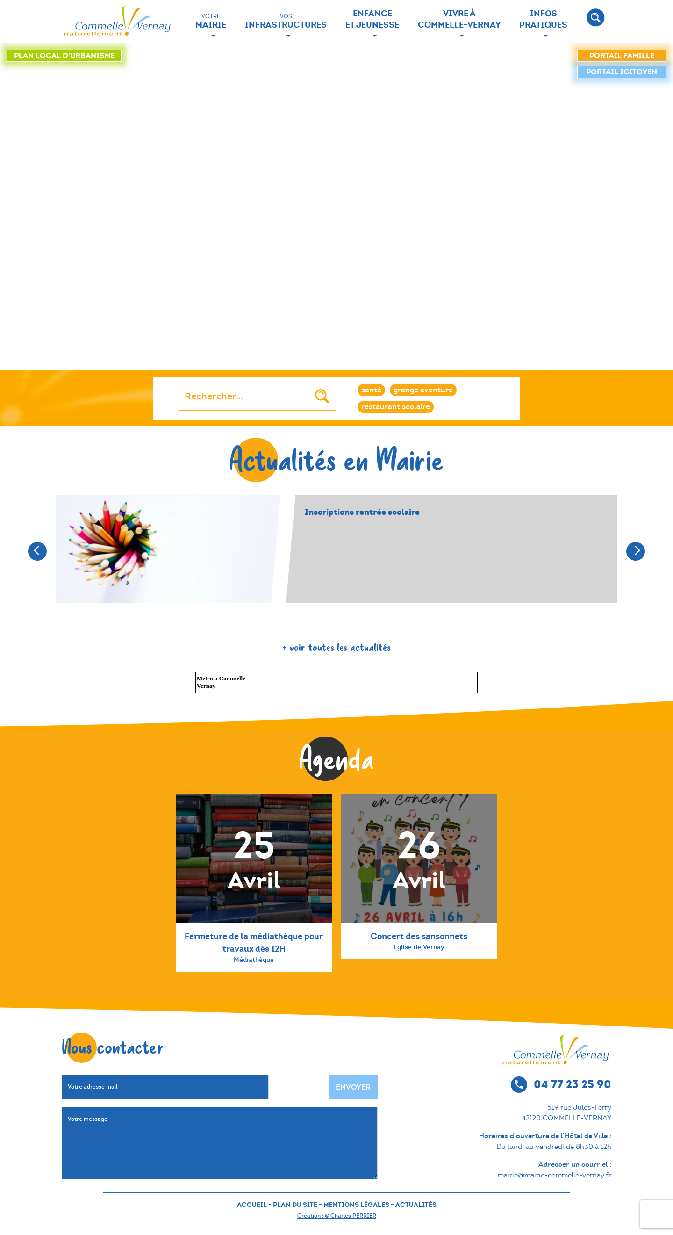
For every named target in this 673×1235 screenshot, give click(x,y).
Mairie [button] (210, 21)
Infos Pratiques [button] (543, 19)
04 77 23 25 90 (572, 1084)
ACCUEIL (252, 1204)
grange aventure (423, 390)
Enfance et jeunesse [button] (372, 19)
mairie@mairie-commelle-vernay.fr (554, 1175)
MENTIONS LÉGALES (356, 1204)
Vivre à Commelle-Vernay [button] (459, 19)
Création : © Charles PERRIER (336, 1216)
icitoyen (621, 72)
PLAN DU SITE (295, 1204)
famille (621, 55)
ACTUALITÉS (416, 1204)
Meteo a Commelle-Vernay (222, 682)
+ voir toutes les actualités (336, 646)
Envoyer (353, 1087)
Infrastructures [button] (286, 21)
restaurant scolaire (395, 407)
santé (371, 390)
